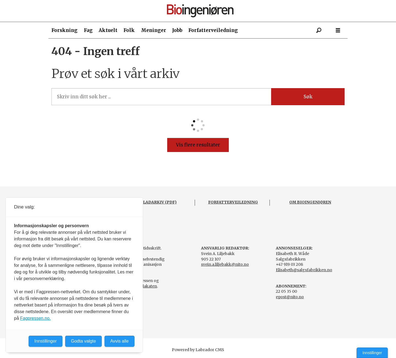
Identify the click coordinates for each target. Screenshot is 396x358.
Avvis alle (119, 341)
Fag (88, 30)
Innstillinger (372, 353)
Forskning (64, 30)
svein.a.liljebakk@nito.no (225, 264)
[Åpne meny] (338, 30)
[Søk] (318, 30)
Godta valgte (83, 341)
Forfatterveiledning (213, 30)
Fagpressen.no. (35, 318)
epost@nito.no (290, 296)
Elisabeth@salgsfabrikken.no (304, 269)
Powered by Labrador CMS (198, 349)
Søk (308, 97)
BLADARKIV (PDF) (158, 202)
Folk (129, 30)
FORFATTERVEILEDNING (233, 202)
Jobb (177, 30)
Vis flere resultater (198, 145)
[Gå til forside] (200, 11)
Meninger (153, 30)
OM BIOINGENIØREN (310, 202)
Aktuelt (108, 30)
